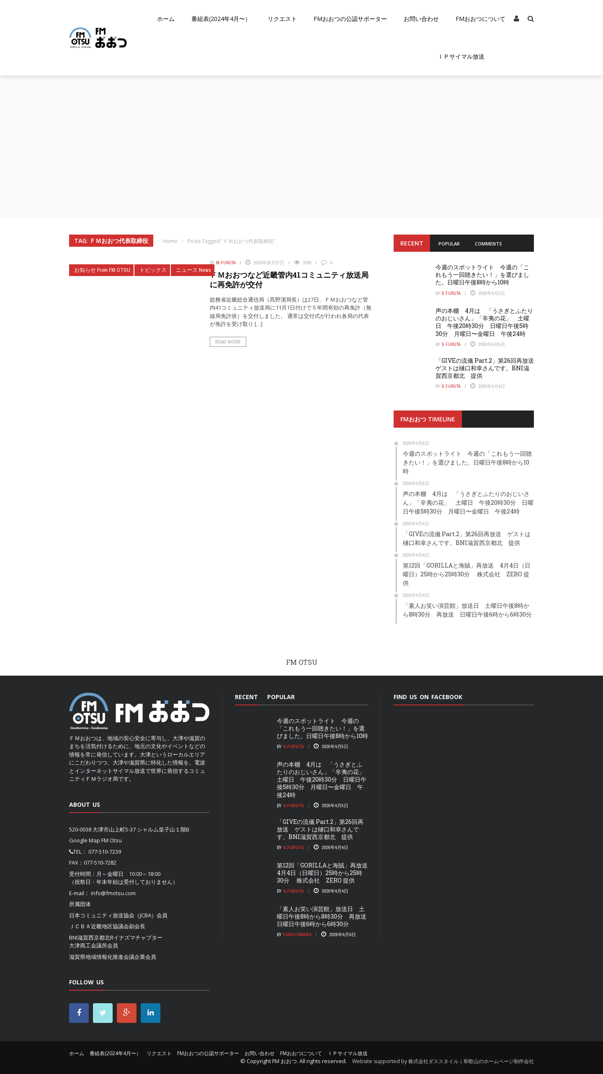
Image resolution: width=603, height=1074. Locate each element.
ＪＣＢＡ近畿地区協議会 (99, 926)
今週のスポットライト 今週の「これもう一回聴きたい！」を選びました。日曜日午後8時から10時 (482, 274)
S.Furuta (451, 293)
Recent (411, 243)
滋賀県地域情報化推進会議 (101, 956)
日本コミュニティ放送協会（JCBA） (113, 915)
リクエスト (282, 19)
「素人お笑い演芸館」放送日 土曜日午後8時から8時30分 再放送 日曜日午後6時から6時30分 (324, 916)
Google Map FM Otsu (95, 840)
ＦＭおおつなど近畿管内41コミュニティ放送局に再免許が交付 (289, 279)
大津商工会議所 (88, 945)
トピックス (153, 270)
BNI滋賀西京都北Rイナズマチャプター (115, 937)
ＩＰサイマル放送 (461, 56)
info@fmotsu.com (113, 893)
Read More (228, 342)
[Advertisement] (301, 138)
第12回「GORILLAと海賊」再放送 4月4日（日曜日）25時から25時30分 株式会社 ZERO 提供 (325, 872)
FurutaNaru (297, 934)
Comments (488, 243)
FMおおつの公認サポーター (350, 19)
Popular (449, 243)
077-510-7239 (104, 851)
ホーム (166, 19)
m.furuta (226, 263)
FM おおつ (284, 1061)
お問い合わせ (421, 19)
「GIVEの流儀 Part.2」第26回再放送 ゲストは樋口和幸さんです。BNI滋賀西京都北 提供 (488, 368)
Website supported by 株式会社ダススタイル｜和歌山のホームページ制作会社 (443, 1061)
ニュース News (193, 270)
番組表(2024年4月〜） (221, 19)
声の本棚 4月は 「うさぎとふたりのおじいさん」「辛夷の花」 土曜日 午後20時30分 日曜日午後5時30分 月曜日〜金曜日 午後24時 (484, 322)
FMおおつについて (480, 19)
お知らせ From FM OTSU (102, 270)
